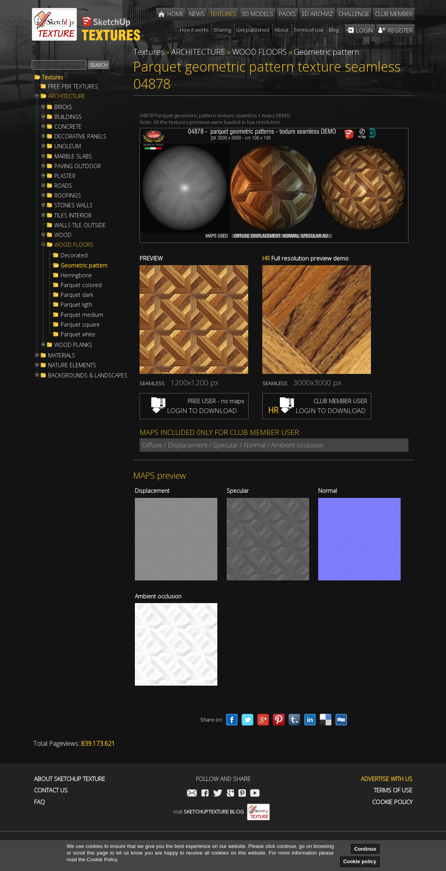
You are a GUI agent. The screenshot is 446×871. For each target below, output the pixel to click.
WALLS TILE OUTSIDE (80, 225)
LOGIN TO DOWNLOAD (194, 410)
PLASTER (64, 176)
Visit (221, 811)
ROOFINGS (67, 195)
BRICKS (63, 107)
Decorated (74, 255)
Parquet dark (77, 294)
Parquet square (80, 324)
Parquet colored (81, 285)
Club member (394, 14)
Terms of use (393, 790)
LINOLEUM (67, 146)
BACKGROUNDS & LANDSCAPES (87, 375)
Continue (365, 849)
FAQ (39, 802)
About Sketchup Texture (69, 779)
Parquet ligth (76, 304)
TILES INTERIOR (72, 215)
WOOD (63, 235)
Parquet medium (82, 314)
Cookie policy (359, 861)
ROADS (63, 185)
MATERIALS (61, 355)
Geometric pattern (84, 265)
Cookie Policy (392, 802)
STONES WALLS (73, 205)
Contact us (51, 790)
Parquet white (78, 334)
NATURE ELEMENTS (72, 365)
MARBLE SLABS (73, 156)
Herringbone (76, 275)
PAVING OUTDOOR (77, 166)
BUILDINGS (68, 116)
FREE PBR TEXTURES (73, 86)
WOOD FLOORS (73, 244)
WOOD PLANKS (73, 344)
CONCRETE (68, 126)
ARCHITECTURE (66, 96)
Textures (52, 77)
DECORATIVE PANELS (80, 136)
